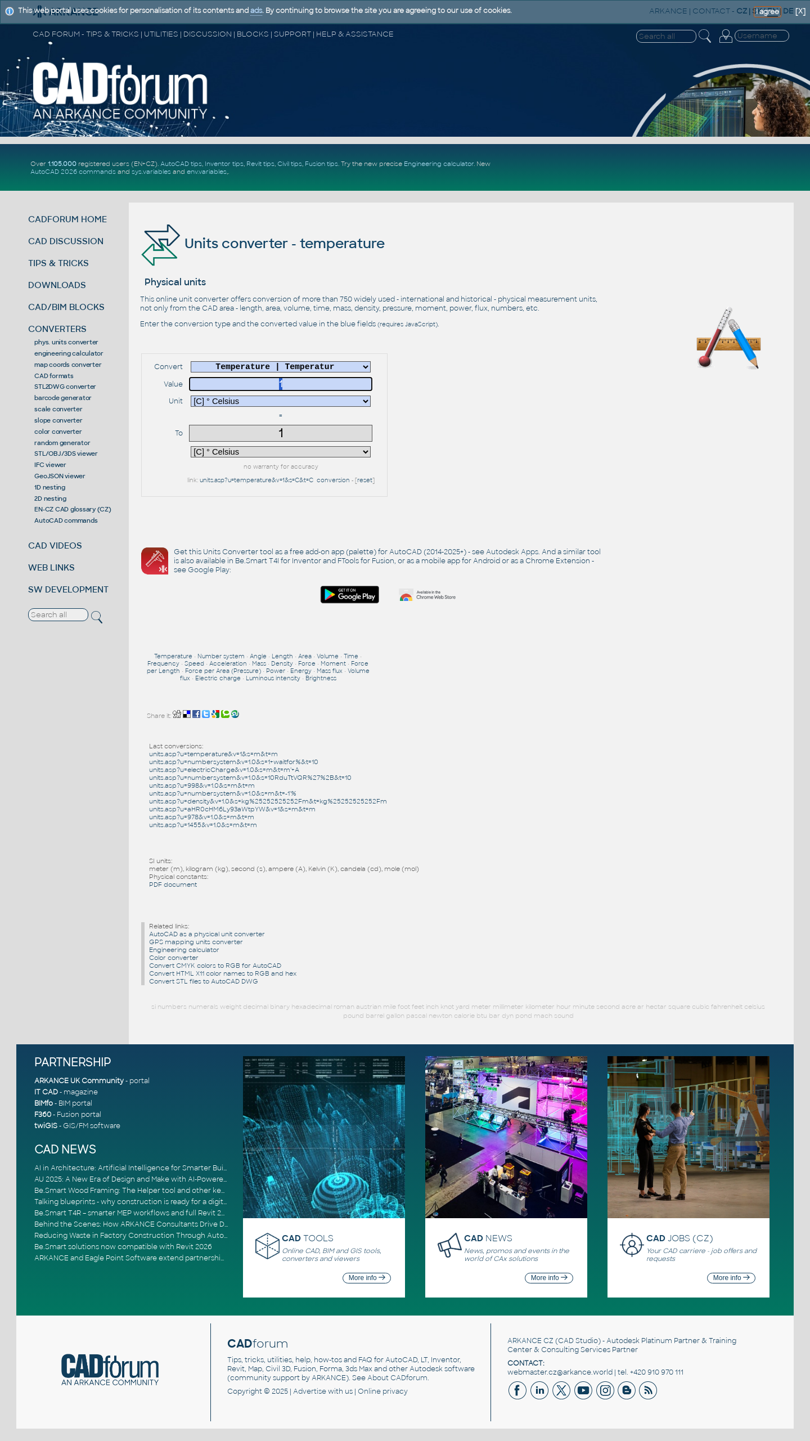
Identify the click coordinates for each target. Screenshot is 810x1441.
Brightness (320, 678)
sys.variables (151, 172)
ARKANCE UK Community (79, 1080)
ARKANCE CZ (530, 1340)
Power (275, 671)
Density (282, 663)
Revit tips (260, 164)
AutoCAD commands (65, 520)
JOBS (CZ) (679, 1238)
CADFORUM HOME (67, 219)
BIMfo (43, 1103)
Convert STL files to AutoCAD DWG (203, 981)
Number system (221, 656)
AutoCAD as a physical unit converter (207, 934)
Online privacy (383, 1391)
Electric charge (218, 678)
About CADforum (397, 1377)
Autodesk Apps (512, 551)
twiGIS (45, 1125)
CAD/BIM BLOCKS (66, 307)
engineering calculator (69, 353)
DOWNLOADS (57, 285)
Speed (194, 663)
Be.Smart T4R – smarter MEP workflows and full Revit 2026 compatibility (157, 1213)
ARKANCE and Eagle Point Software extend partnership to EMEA (144, 1258)
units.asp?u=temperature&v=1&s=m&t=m (213, 754)
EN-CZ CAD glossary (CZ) (72, 509)
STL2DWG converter (65, 386)
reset (364, 480)
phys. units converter (66, 342)
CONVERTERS (57, 329)
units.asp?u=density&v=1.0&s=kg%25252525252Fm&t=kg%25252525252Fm (268, 801)
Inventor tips (224, 164)
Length (282, 656)
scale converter (58, 409)
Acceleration (228, 663)
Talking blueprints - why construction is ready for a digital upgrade (147, 1201)
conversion (333, 480)
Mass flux (330, 671)
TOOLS (308, 1238)
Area (305, 656)
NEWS (488, 1238)
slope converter (58, 420)
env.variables (207, 172)
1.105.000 (62, 164)
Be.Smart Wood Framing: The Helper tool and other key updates (144, 1190)
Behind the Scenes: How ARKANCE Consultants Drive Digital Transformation (164, 1224)
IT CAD (46, 1092)
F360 (42, 1114)
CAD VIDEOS (55, 545)
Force (307, 663)
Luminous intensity (273, 678)
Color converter (174, 958)
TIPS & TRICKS (58, 263)
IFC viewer (50, 465)
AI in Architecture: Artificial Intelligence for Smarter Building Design (150, 1168)
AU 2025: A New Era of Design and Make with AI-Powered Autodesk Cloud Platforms (177, 1179)
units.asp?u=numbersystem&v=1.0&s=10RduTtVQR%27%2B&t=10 (250, 778)
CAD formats (53, 376)
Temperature (173, 656)
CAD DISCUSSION (66, 241)
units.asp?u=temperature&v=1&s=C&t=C (256, 480)
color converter (58, 432)
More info (367, 1278)
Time (351, 656)
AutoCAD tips (181, 164)
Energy (301, 671)
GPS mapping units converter (196, 942)
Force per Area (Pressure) (223, 671)
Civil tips (289, 164)
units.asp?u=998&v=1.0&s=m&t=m (202, 785)
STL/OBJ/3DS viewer (66, 453)
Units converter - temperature (262, 243)
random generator (62, 443)
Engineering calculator (439, 164)
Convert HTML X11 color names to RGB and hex (222, 973)
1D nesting (49, 487)
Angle (258, 656)
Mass (259, 663)
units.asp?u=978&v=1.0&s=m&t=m (201, 817)
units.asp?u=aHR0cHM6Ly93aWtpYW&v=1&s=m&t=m (232, 809)
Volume (328, 656)
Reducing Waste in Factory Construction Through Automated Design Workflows (172, 1235)
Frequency (163, 663)
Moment (333, 663)
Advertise (309, 1391)
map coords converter (67, 365)
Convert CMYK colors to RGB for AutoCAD (215, 965)
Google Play (209, 569)
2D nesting (50, 498)
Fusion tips (321, 164)
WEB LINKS (51, 567)
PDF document (173, 884)
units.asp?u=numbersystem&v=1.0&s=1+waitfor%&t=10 (233, 762)
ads (256, 10)
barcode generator (63, 398)
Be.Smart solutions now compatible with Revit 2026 (123, 1246)
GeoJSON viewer (60, 476)
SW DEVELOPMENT (68, 589)
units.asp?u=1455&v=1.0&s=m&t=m (203, 825)
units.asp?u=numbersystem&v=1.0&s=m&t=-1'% (222, 793)
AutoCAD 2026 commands (73, 172)
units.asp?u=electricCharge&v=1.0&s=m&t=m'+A (224, 770)
